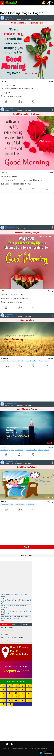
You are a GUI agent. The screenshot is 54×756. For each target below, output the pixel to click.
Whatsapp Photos (43, 361)
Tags (26, 748)
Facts (14, 624)
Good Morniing (27, 320)
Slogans (25, 624)
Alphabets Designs (16, 681)
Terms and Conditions (17, 748)
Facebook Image (19, 505)
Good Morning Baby (6, 505)
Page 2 (27, 547)
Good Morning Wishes (27, 467)
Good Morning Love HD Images (27, 114)
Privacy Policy (6, 748)
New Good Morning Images (27, 232)
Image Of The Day (31, 361)
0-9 (9, 704)
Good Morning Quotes (7, 361)
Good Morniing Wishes (27, 409)
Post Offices (15, 653)
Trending (5, 624)
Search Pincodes (20, 647)
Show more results (27, 555)
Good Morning (19, 361)
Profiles (31, 748)
